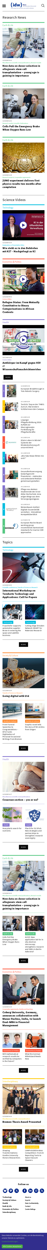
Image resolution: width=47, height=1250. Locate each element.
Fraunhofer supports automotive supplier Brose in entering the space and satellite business (12, 630)
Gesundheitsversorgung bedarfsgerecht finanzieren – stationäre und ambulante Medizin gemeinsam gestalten (31, 476)
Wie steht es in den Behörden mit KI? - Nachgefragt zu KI (20, 249)
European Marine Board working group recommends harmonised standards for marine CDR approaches (32, 527)
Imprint (27, 1200)
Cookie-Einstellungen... (10, 1241)
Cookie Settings (30, 1209)
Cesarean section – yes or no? (20, 800)
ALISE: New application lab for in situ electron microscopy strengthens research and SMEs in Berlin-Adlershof (34, 944)
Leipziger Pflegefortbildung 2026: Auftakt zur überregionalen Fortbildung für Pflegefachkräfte (31, 426)
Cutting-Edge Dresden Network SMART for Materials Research (34, 628)
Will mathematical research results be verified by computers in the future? (12, 1057)
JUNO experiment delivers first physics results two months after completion (22, 184)
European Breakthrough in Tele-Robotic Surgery (32, 389)
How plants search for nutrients (12, 829)
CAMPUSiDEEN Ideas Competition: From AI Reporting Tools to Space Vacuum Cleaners (34, 1155)
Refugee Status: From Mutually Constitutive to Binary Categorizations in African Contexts (21, 307)
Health (5, 1203)
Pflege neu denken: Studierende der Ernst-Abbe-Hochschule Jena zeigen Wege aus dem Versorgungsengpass (31, 494)
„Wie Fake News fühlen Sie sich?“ (32, 457)
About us (28, 1197)
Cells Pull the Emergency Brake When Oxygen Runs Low (21, 128)
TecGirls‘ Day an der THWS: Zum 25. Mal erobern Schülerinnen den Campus (32, 406)
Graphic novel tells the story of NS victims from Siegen (34, 727)
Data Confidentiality (31, 1203)
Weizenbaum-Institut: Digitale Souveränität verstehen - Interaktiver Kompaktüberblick (31, 511)
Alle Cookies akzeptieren (12, 1246)
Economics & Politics (11, 1209)
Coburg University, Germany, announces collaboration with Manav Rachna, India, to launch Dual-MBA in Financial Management (22, 1018)
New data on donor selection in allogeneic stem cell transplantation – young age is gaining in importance (21, 71)
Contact (27, 1206)
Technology (7, 1197)
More (8, 377)
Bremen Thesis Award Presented (22, 1122)
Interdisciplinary (9, 1212)
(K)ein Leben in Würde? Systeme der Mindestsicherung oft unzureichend (31, 444)
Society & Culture (9, 1200)
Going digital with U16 (16, 696)
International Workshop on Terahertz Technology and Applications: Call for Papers (20, 594)
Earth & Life (7, 1206)
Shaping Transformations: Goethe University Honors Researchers (11, 1154)
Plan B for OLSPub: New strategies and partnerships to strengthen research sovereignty (34, 833)
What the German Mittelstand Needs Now (33, 1056)
